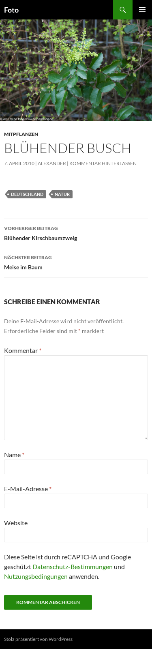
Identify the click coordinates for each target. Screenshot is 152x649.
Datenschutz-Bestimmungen (72, 566)
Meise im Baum (76, 262)
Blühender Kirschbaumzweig (76, 232)
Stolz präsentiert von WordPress (38, 639)
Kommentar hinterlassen (103, 163)
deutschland (27, 194)
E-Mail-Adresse (27, 488)
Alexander (52, 163)
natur (62, 194)
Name (14, 454)
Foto (11, 9)
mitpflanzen (21, 134)
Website (16, 523)
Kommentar (22, 350)
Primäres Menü (142, 9)
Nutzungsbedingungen (36, 576)
